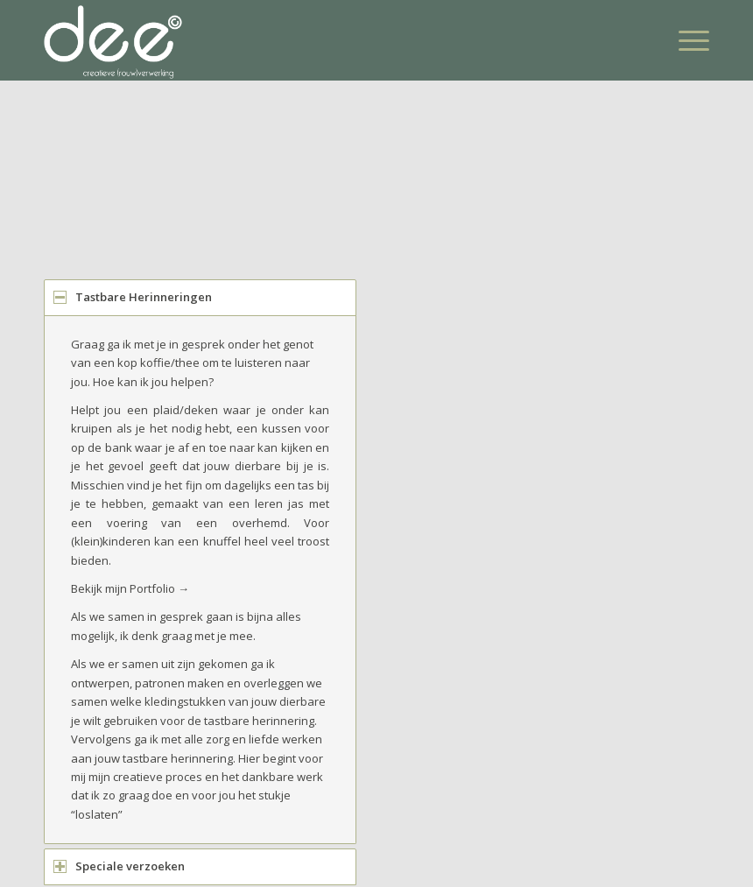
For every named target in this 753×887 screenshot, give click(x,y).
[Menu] (685, 40)
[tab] (200, 297)
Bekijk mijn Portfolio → (130, 588)
